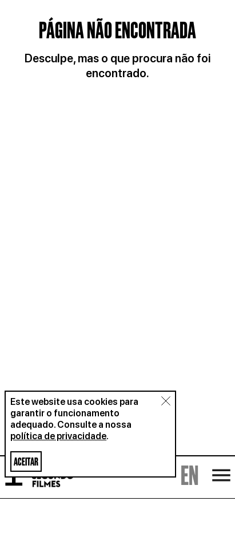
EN (189, 468)
